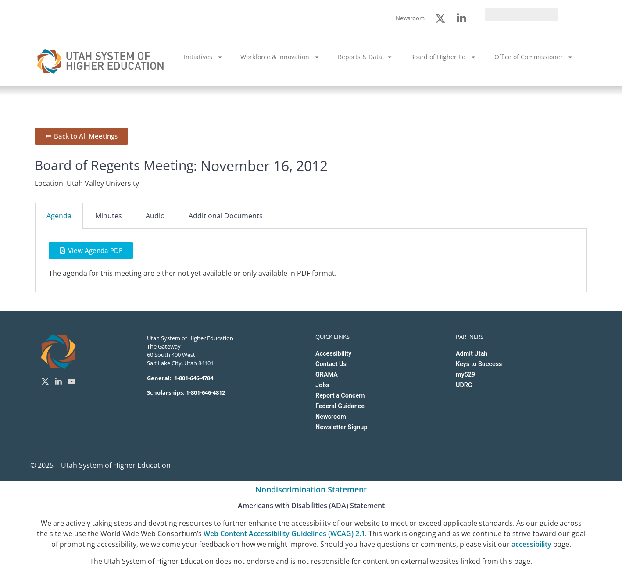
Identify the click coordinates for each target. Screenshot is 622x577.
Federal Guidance (340, 406)
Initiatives (203, 57)
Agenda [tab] (58, 216)
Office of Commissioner (533, 57)
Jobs (322, 385)
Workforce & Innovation (280, 57)
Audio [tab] (155, 216)
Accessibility (333, 353)
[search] (521, 14)
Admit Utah (471, 353)
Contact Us (331, 364)
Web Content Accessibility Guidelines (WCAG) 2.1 (284, 533)
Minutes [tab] (108, 216)
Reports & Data (365, 57)
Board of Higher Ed (443, 57)
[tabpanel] (311, 260)
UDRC (464, 385)
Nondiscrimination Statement (311, 489)
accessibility (531, 544)
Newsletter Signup (341, 427)
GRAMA (326, 374)
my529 (465, 374)
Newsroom (330, 416)
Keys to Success (479, 364)
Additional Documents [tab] (226, 216)
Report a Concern (340, 395)
